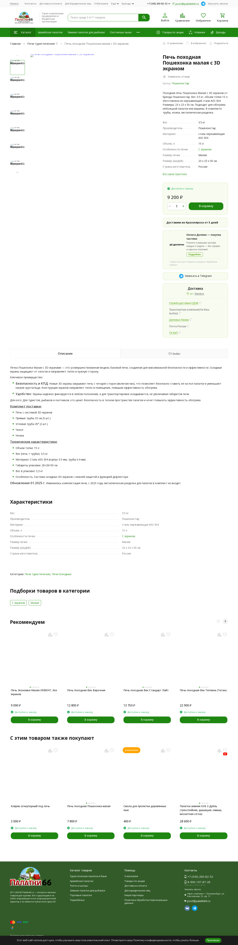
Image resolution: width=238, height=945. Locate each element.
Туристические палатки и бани (88, 876)
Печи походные (61, 574)
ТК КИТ (173, 332)
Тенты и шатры (79, 885)
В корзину (206, 206)
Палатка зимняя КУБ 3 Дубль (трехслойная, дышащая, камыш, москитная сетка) (201, 810)
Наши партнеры (134, 895)
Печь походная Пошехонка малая (88, 806)
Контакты (30, 3)
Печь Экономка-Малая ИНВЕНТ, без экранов (34, 692)
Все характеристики (175, 174)
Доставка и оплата (50, 3)
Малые (34, 603)
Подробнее (195, 254)
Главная (15, 43)
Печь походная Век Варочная (86, 690)
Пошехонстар (180, 83)
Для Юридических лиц (78, 3)
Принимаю (213, 940)
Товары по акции (134, 881)
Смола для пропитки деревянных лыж (144, 808)
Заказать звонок (218, 3)
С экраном (204, 149)
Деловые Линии (179, 319)
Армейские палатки (50, 32)
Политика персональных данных (27, 935)
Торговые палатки (81, 895)
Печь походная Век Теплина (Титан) (203, 690)
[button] (17, 172)
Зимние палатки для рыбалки (86, 32)
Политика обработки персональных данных (146, 901)
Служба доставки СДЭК (183, 303)
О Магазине (101, 3)
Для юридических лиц (137, 890)
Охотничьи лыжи (120, 32)
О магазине (131, 876)
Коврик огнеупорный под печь (30, 806)
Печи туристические (41, 43)
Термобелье (77, 900)
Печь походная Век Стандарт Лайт (146, 690)
